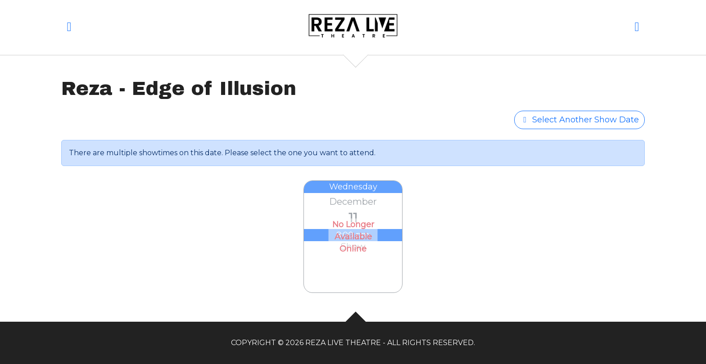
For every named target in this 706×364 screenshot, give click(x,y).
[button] (69, 28)
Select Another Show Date (579, 120)
